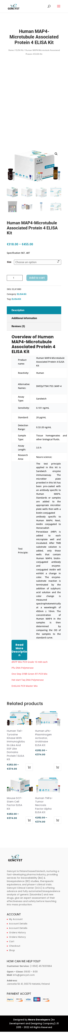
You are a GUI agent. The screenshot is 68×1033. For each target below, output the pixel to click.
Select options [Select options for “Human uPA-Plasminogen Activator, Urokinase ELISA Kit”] (57, 767)
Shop (12, 950)
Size (9, 262)
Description (18, 310)
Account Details (18, 923)
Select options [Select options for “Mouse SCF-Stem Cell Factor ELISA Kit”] (29, 820)
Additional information (24, 318)
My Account (16, 919)
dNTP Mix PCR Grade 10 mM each (30, 661)
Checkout (14, 945)
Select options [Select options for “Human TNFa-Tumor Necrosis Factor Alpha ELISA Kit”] (57, 820)
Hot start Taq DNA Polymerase (28, 679)
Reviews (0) (18, 326)
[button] (56, 154)
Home (11, 50)
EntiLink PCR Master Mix (25, 685)
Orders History (17, 932)
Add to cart (37, 278)
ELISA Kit (19, 50)
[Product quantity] (15, 278)
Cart (11, 941)
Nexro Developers (39, 1019)
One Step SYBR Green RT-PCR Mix (29, 673)
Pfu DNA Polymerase (23, 667)
